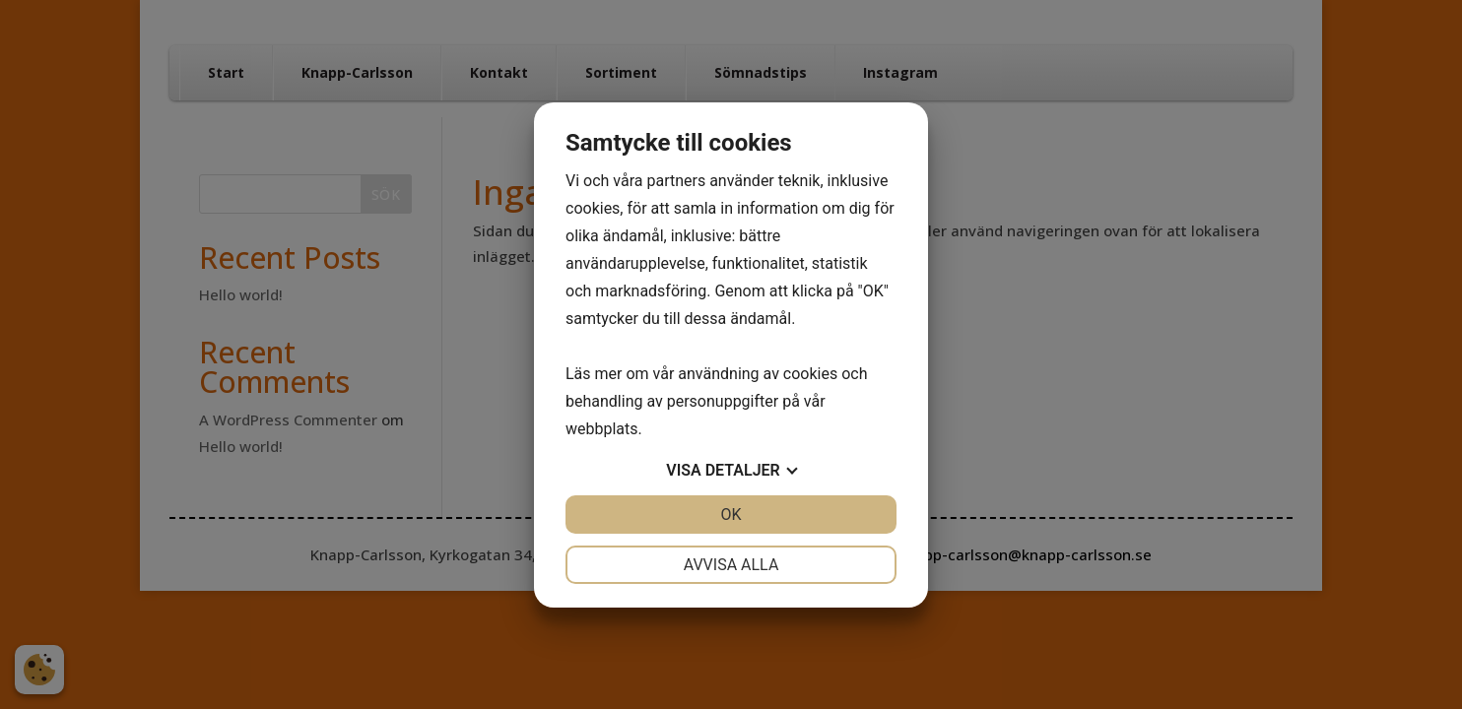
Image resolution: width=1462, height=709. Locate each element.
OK (730, 514)
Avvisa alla (731, 564)
